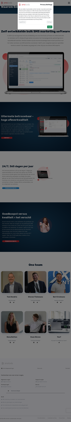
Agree (49, 27)
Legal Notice (22, 22)
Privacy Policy (39, 19)
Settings (50, 22)
